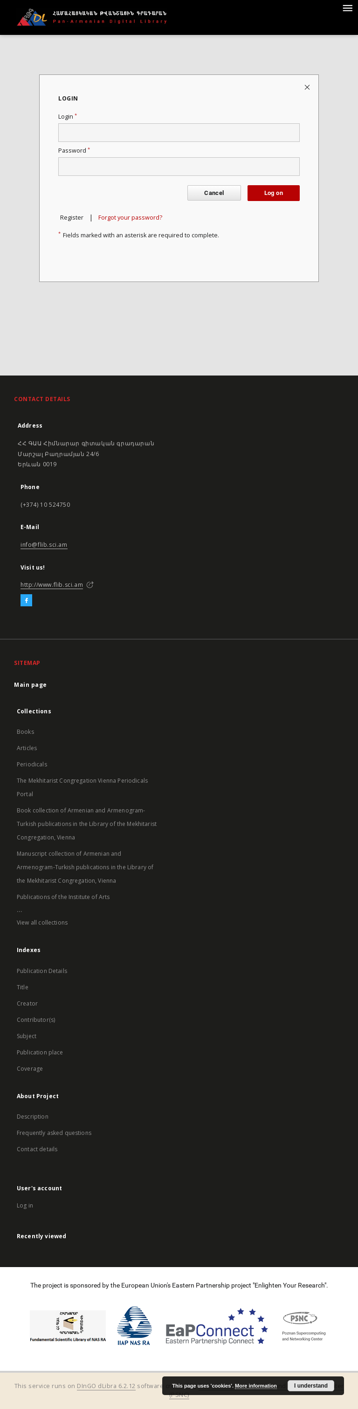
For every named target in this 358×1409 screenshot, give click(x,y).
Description (32, 1116)
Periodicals (32, 764)
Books (25, 732)
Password (74, 150)
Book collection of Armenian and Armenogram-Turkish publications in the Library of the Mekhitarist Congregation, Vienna (87, 823)
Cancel (214, 192)
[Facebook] (26, 601)
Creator (27, 1003)
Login (67, 117)
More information (256, 1386)
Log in (25, 1205)
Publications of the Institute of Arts (63, 897)
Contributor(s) (36, 1020)
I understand (311, 1385)
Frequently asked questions (54, 1133)
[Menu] (347, 7)
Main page (30, 685)
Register (71, 217)
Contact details (37, 1149)
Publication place (40, 1052)
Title (22, 987)
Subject (26, 1036)
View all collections (42, 922)
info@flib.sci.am (44, 545)
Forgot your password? (130, 217)
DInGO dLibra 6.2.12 (106, 1386)
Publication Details (42, 971)
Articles (27, 748)
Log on (273, 192)
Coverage (30, 1069)
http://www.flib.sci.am (52, 585)
